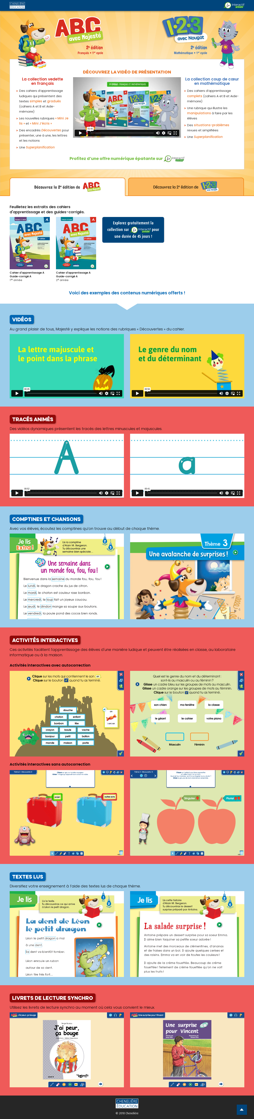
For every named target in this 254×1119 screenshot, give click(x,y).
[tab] (67, 187)
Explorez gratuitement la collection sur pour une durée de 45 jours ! (133, 230)
